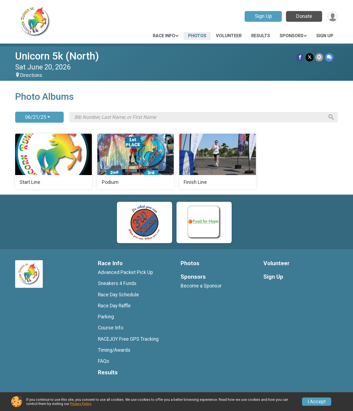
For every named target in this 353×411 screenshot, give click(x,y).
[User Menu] (333, 16)
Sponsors (291, 35)
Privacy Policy (80, 404)
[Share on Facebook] (300, 57)
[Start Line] (53, 161)
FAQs (103, 361)
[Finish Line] (217, 161)
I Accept (316, 401)
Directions (31, 75)
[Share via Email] (319, 57)
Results (260, 35)
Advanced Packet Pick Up (125, 272)
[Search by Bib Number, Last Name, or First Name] (199, 117)
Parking (106, 316)
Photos (197, 35)
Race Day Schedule (118, 294)
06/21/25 (37, 117)
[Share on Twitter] (310, 57)
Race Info (164, 35)
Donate (304, 16)
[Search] (331, 117)
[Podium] (135, 161)
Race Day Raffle (114, 305)
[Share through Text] (329, 57)
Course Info (110, 328)
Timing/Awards (114, 350)
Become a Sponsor (201, 286)
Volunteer (229, 35)
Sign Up (263, 16)
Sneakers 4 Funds (117, 283)
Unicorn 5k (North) (57, 56)
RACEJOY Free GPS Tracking (128, 339)
